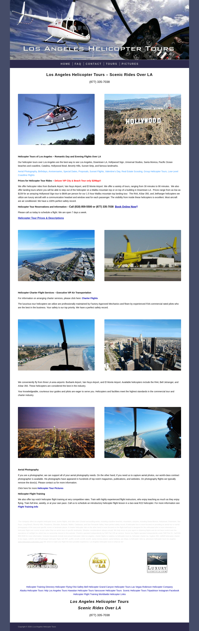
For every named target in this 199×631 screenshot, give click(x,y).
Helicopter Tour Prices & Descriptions (41, 218)
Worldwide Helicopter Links (112, 594)
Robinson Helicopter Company (157, 587)
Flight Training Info (28, 506)
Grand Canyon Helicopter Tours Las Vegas (120, 587)
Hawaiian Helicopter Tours (81, 590)
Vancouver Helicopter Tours (108, 590)
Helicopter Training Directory (40, 587)
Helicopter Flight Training (85, 594)
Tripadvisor (152, 590)
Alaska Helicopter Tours (31, 590)
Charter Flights (90, 298)
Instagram (164, 590)
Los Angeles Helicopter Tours (44, 627)
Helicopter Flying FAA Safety (69, 587)
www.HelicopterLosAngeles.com (30, 542)
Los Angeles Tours (58, 590)
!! (126, 206)
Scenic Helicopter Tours (134, 590)
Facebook (174, 590)
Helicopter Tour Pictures (50, 488)
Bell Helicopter (91, 587)
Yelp (46, 590)
